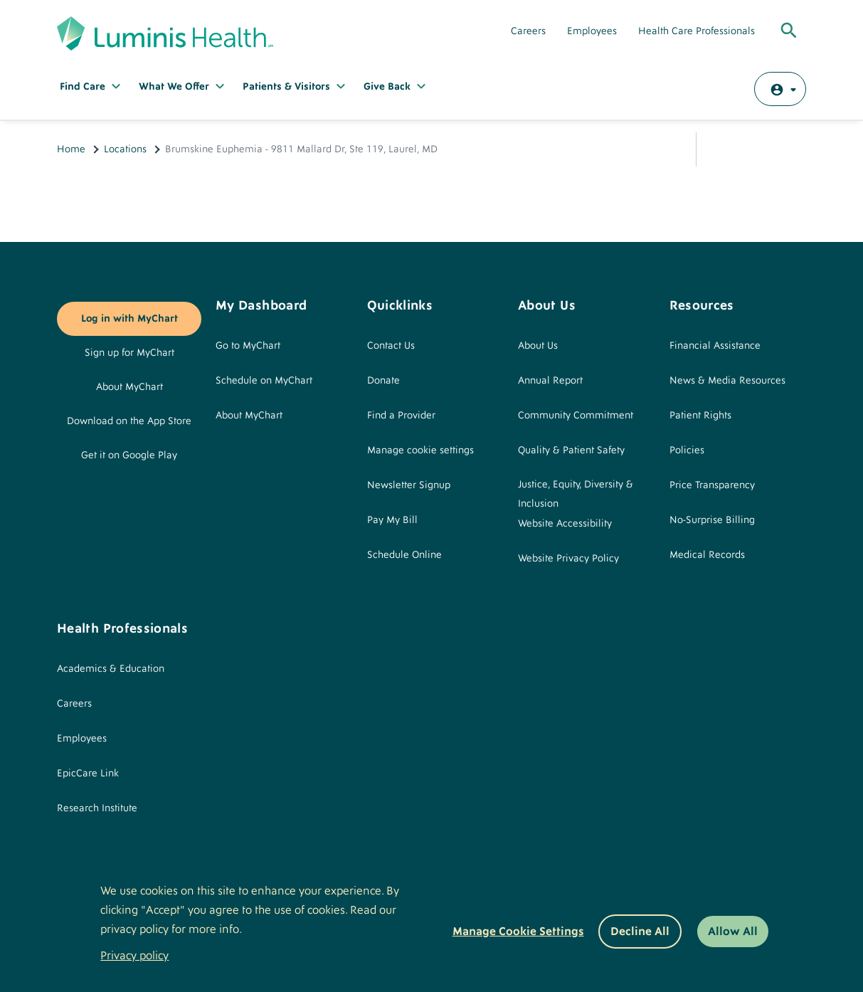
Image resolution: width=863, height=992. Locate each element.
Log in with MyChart (129, 318)
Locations (125, 149)
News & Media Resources (727, 380)
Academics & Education (110, 669)
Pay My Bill (392, 520)
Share (720, 149)
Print (789, 149)
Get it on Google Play (129, 455)
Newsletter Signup (408, 485)
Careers (528, 31)
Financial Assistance (715, 346)
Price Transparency (712, 485)
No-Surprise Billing (712, 520)
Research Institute (97, 808)
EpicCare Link (88, 773)
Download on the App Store (129, 421)
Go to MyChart (248, 346)
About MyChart (129, 387)
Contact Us (391, 346)
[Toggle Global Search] (789, 31)
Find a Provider (401, 415)
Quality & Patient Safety (571, 450)
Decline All (639, 931)
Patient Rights (700, 415)
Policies (686, 450)
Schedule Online (404, 555)
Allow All (733, 931)
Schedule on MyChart (264, 380)
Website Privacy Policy (568, 558)
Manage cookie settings (420, 450)
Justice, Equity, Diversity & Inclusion (575, 494)
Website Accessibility (565, 523)
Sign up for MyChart (129, 353)
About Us (538, 346)
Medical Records (707, 555)
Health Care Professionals (696, 31)
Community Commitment (575, 415)
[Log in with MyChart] (780, 89)
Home (71, 149)
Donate (383, 380)
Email (754, 149)
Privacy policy (134, 955)
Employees (592, 31)
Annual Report (550, 380)
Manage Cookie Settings (518, 931)
